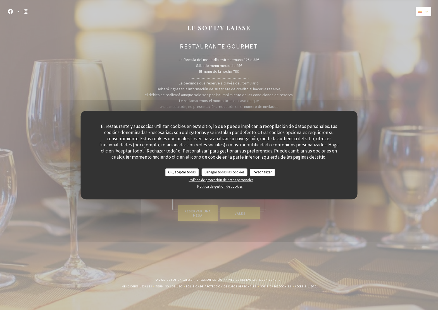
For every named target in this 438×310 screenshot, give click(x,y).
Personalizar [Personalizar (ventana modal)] (262, 172)
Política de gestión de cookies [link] (219, 186)
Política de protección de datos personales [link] (221, 180)
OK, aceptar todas (182, 172)
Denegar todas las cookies (224, 172)
